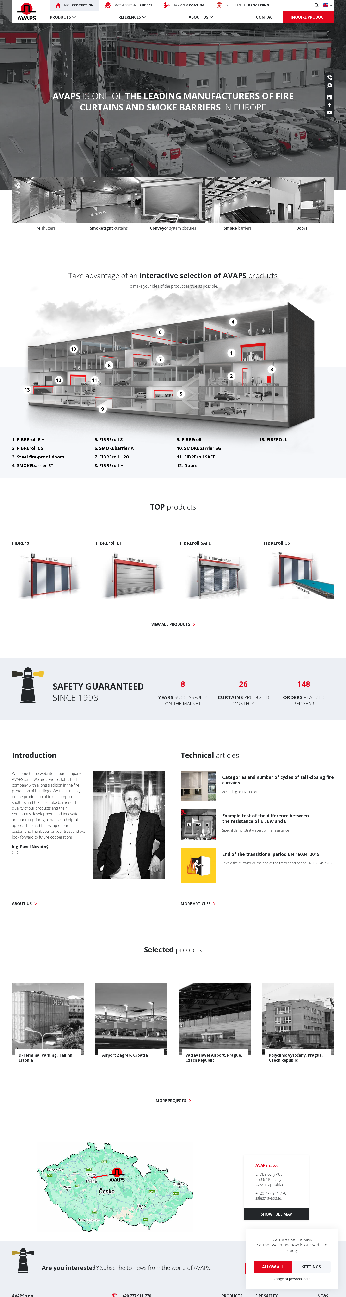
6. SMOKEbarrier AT (115, 448)
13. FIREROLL (273, 439)
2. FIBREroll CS (27, 448)
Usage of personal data (292, 1279)
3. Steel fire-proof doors (38, 457)
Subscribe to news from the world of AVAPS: (127, 1267)
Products (60, 17)
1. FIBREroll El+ (28, 439)
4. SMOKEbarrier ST (33, 465)
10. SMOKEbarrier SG (199, 448)
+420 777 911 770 (270, 1193)
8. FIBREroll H (109, 465)
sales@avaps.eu (268, 1198)
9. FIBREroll (189, 439)
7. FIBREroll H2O (111, 457)
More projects (171, 1100)
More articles (195, 903)
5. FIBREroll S (108, 439)
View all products (170, 624)
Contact (265, 17)
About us (198, 17)
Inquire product (308, 17)
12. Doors (187, 465)
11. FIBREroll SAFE (196, 457)
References (129, 17)
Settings (311, 1267)
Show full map (276, 1214)
